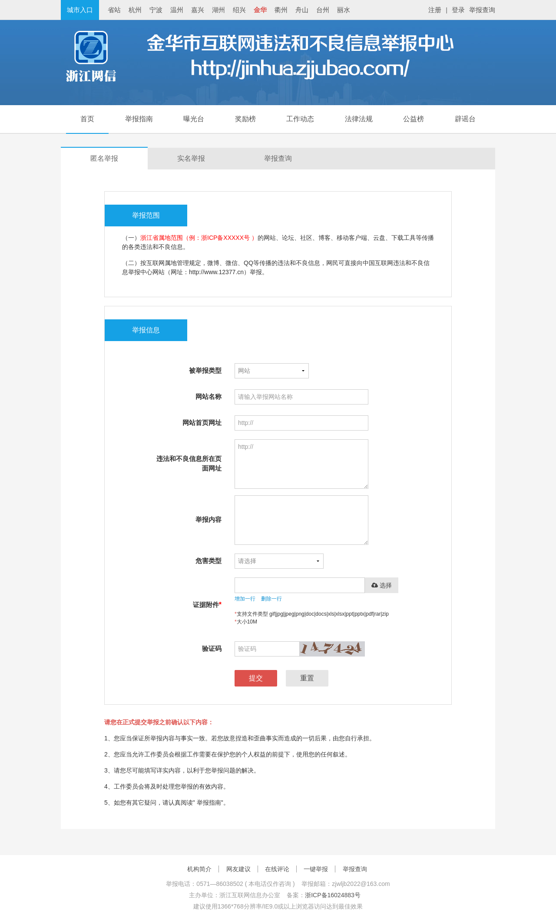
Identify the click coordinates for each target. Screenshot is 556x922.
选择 (381, 585)
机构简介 (199, 869)
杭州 (135, 9)
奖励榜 (245, 119)
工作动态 (300, 119)
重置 (307, 678)
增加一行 (245, 599)
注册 (434, 9)
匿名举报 (104, 158)
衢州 (281, 9)
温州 (176, 9)
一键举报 (316, 869)
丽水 (343, 9)
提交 (256, 678)
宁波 (155, 9)
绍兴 (239, 9)
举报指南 (139, 119)
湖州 (218, 9)
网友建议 (238, 869)
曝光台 (193, 119)
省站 (114, 9)
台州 (322, 9)
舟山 (301, 9)
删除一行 (271, 599)
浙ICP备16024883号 (333, 895)
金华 (260, 9)
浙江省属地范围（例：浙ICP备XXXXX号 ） (199, 237)
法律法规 (359, 119)
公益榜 (413, 119)
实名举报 (191, 158)
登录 (458, 9)
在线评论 (277, 869)
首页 (87, 119)
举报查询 (482, 9)
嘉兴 (197, 9)
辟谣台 (465, 119)
